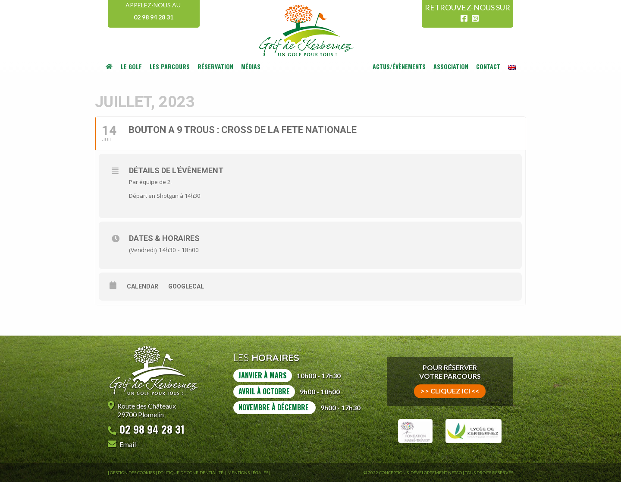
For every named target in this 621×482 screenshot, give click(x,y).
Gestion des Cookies (132, 472)
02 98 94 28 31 (153, 17)
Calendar (142, 286)
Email (127, 444)
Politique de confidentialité (191, 472)
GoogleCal (186, 286)
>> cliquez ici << (449, 391)
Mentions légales (247, 472)
